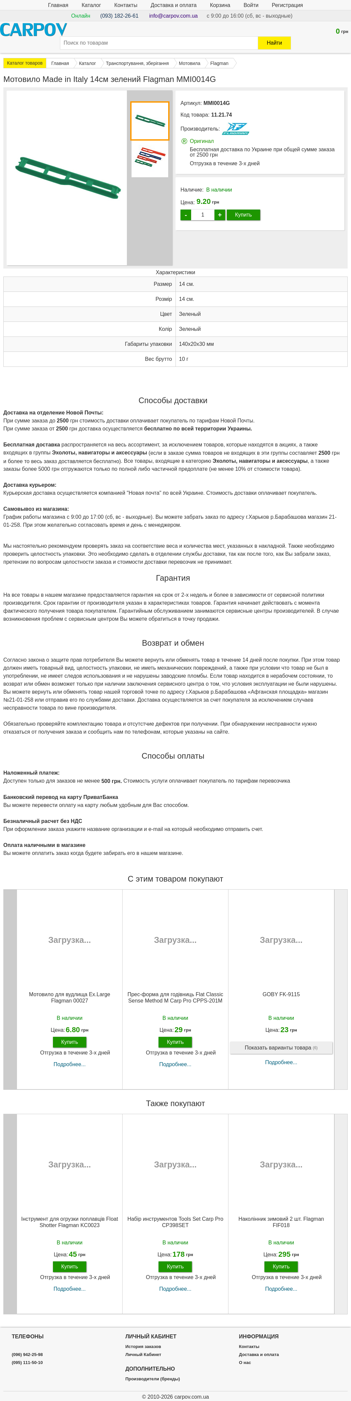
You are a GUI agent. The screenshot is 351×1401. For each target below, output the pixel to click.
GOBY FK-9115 (281, 994)
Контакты (125, 5)
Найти (274, 43)
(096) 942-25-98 (27, 1354)
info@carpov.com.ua (173, 16)
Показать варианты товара (281, 1048)
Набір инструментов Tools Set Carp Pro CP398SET (175, 1222)
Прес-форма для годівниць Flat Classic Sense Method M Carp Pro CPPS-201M (175, 998)
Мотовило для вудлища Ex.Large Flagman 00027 (69, 998)
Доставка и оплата (173, 5)
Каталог (91, 5)
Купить (243, 215)
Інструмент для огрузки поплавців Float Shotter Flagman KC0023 (69, 1222)
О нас (245, 1362)
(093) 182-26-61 (119, 16)
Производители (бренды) (152, 1379)
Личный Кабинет (143, 1354)
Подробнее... (70, 1064)
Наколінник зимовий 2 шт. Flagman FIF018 (281, 1222)
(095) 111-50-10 (27, 1362)
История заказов (143, 1346)
